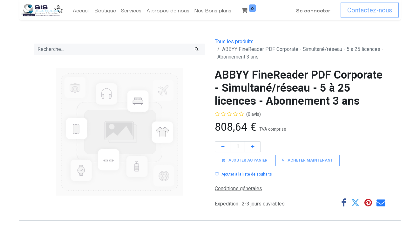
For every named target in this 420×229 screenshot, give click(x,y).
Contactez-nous (371, 10)
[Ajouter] (253, 146)
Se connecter (315, 10)
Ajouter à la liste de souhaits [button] (243, 174)
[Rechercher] (196, 49)
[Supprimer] (223, 146)
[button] (244, 160)
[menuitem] (79, 10)
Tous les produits (234, 41)
